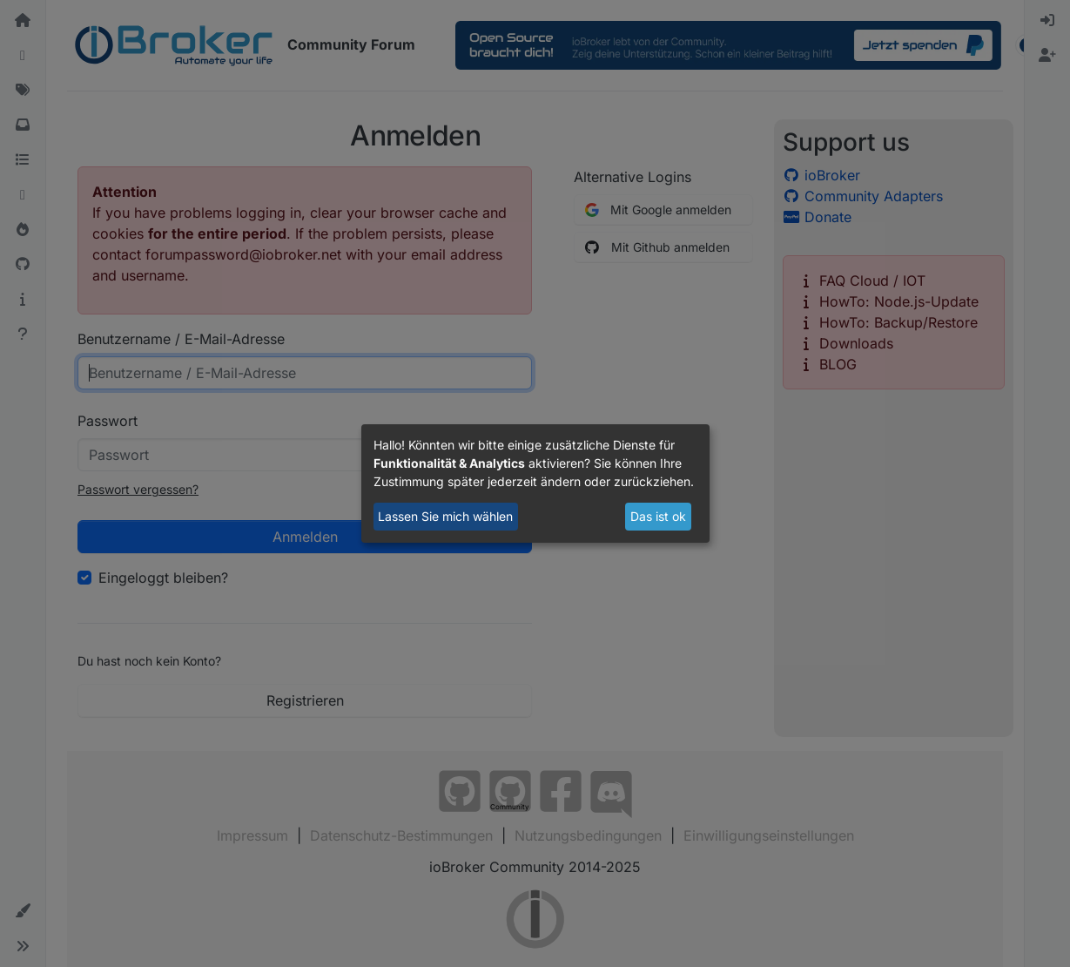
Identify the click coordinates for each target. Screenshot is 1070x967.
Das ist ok (658, 516)
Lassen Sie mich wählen (445, 516)
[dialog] (535, 483)
